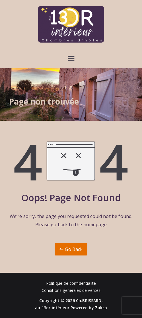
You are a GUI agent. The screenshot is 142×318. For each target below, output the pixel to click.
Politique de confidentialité (71, 283)
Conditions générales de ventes (71, 290)
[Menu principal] (71, 58)
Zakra (101, 307)
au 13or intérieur (52, 307)
